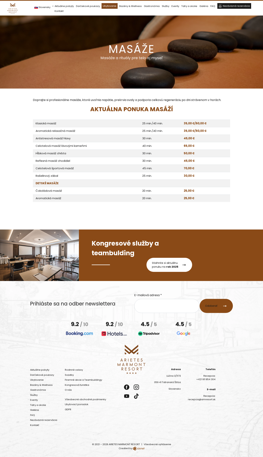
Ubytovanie (109, 6)
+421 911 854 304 (206, 379)
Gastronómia (152, 6)
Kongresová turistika (77, 385)
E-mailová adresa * (148, 295)
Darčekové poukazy (88, 6)
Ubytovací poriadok (76, 404)
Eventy (175, 6)
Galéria (203, 6)
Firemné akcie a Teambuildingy (83, 380)
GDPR (68, 409)
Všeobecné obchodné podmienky (85, 399)
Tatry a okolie (189, 6)
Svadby (69, 375)
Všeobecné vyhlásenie (157, 444)
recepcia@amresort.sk (202, 399)
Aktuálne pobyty (64, 6)
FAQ (212, 6)
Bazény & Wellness (130, 6)
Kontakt (59, 11)
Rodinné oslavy (74, 370)
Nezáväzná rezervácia (236, 6)
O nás (68, 390)
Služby (165, 6)
